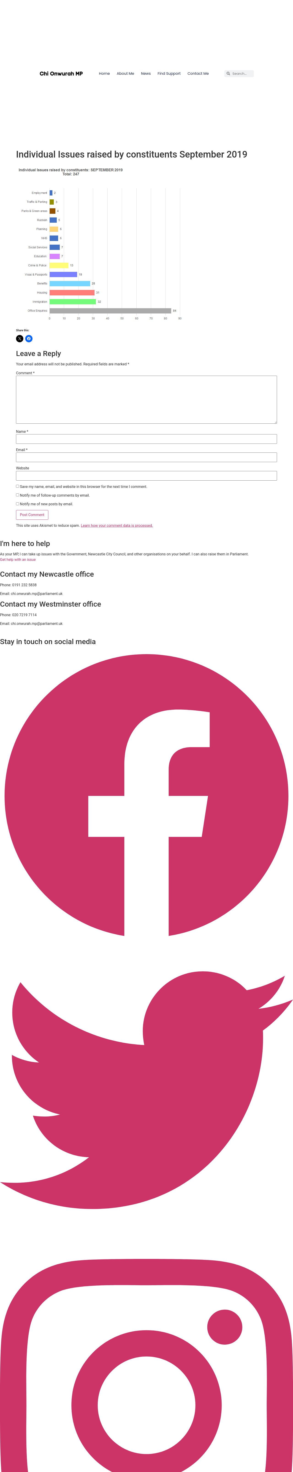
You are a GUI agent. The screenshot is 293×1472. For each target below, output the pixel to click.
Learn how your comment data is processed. (117, 525)
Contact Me (198, 73)
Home (104, 73)
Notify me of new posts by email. (46, 504)
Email (21, 450)
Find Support (169, 73)
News (146, 73)
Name (22, 432)
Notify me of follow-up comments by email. (55, 495)
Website (22, 468)
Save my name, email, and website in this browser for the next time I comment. (83, 487)
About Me (125, 73)
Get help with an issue (18, 559)
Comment (25, 373)
